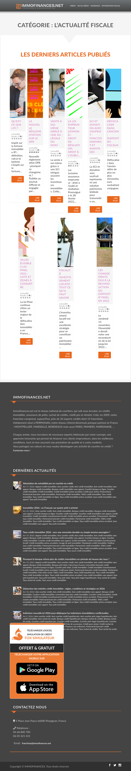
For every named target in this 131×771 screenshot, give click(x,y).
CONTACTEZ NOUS (30, 707)
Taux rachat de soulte (32, 580)
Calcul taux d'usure (76, 565)
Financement (105, 491)
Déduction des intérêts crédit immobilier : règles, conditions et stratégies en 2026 (64, 588)
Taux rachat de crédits (106, 578)
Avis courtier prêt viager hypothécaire (96, 616)
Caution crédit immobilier (44, 594)
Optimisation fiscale (111, 6)
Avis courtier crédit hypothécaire (65, 616)
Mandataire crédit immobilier (94, 543)
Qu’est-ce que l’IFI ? (16, 125)
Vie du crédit (83, 6)
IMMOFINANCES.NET (31, 397)
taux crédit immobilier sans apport (98, 575)
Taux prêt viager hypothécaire (84, 578)
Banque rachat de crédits (92, 619)
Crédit (73, 6)
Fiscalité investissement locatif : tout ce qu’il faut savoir (65, 284)
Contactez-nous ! (21, 450)
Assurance (95, 6)
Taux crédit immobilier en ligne (46, 497)
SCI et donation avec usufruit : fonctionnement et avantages (96, 136)
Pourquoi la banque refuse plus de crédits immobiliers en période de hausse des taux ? (66, 559)
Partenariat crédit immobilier (68, 494)
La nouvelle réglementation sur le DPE (35, 131)
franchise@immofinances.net (36, 743)
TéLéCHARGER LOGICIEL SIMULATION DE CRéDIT (39, 634)
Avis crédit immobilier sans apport (86, 592)
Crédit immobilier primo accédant (68, 491)
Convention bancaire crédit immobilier (71, 594)
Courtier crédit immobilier (67, 513)
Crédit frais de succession (71, 624)
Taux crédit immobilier (42, 521)
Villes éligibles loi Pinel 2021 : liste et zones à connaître (26, 273)
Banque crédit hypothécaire (69, 619)
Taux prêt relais (63, 578)
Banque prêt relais (59, 565)
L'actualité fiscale (15, 135)
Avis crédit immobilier (83, 486)
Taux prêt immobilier (38, 499)
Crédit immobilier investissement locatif (50, 516)
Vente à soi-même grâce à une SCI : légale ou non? (56, 133)
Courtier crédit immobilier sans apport (95, 513)
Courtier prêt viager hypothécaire (94, 621)
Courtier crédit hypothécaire (44, 621)
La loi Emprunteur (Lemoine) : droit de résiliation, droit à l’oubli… (74, 138)
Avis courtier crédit (65, 486)
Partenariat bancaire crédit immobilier (39, 494)
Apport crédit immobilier (46, 486)
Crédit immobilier (45, 491)
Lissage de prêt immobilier (70, 543)
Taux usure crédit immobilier (79, 550)
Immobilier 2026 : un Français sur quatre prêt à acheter (50, 507)
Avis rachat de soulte (47, 619)
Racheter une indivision (68, 629)
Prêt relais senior (45, 572)
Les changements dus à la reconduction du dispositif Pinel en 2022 (104, 285)
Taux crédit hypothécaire (84, 572)
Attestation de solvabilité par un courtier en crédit (48, 483)
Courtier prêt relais (63, 567)
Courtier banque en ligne (95, 489)
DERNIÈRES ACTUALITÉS (34, 470)
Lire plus (19, 179)
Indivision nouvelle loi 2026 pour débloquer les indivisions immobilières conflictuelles (65, 613)
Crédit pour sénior (91, 491)
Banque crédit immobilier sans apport (68, 489)
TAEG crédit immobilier (91, 494)
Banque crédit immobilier (40, 489)
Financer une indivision (75, 626)
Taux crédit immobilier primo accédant (76, 497)
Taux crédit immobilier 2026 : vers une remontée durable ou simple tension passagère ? (66, 532)
